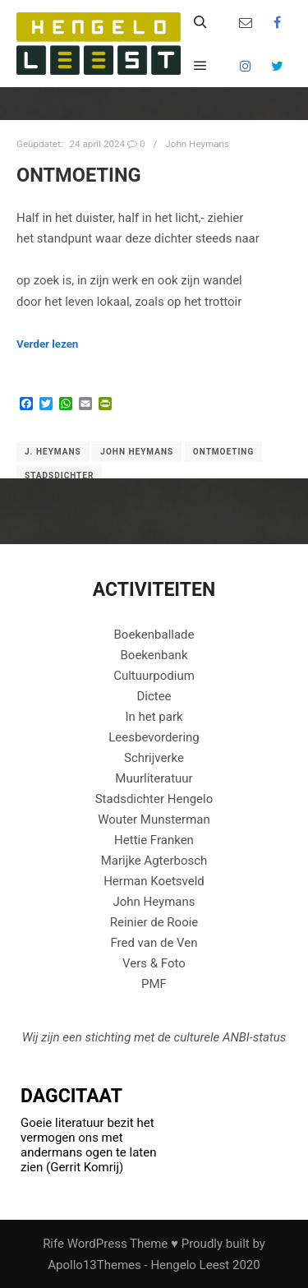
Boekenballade (154, 634)
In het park (153, 716)
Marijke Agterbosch (154, 860)
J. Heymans (53, 451)
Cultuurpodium (154, 675)
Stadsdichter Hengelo (154, 799)
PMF (154, 983)
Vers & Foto (154, 963)
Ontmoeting (223, 451)
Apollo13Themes (94, 1265)
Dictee (153, 696)
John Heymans (197, 144)
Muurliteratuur (153, 778)
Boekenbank (153, 655)
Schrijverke (154, 757)
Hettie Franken (154, 840)
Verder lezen (47, 344)
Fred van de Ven (153, 942)
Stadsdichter (59, 475)
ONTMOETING (78, 175)
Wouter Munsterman (154, 819)
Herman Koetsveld (154, 881)
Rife (53, 1243)
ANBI (236, 1037)
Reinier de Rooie (154, 922)
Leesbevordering (154, 737)
